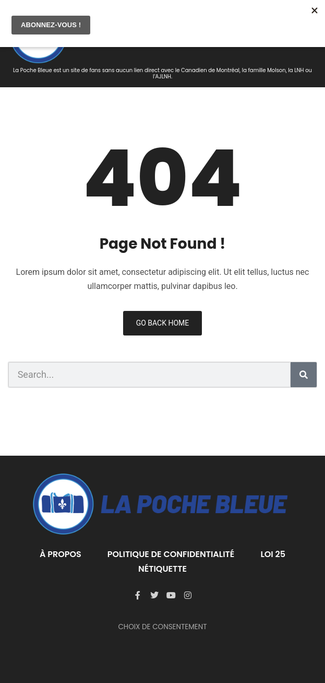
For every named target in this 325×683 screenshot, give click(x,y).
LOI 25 (272, 554)
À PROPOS (60, 554)
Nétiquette (162, 569)
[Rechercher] (304, 374)
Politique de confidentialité (171, 554)
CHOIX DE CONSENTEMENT (162, 627)
